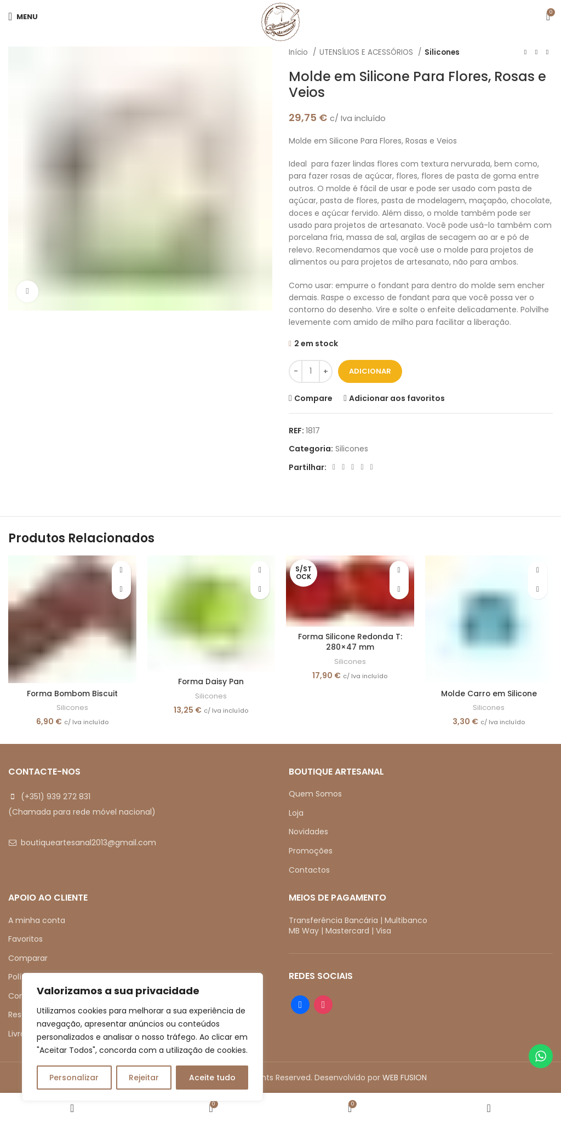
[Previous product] (525, 52)
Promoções (311, 850)
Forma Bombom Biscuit (72, 693)
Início (299, 52)
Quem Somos (315, 793)
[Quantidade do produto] (310, 371)
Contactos (309, 869)
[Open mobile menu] (23, 16)
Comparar (28, 958)
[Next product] (547, 52)
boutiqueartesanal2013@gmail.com (88, 842)
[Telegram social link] (371, 467)
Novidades (308, 831)
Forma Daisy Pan (211, 681)
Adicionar (370, 371)
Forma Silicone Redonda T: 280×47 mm (350, 642)
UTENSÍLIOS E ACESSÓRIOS (367, 52)
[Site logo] (280, 21)
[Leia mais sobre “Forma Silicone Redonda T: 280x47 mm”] (399, 589)
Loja (296, 812)
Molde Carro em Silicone (488, 693)
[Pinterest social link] (352, 467)
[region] (142, 1037)
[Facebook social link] (334, 467)
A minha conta (36, 920)
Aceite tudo (212, 1077)
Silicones (442, 52)
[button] (121, 589)
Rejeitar (144, 1077)
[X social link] (343, 467)
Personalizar (74, 1077)
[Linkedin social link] (362, 467)
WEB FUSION (404, 1077)
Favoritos (25, 938)
